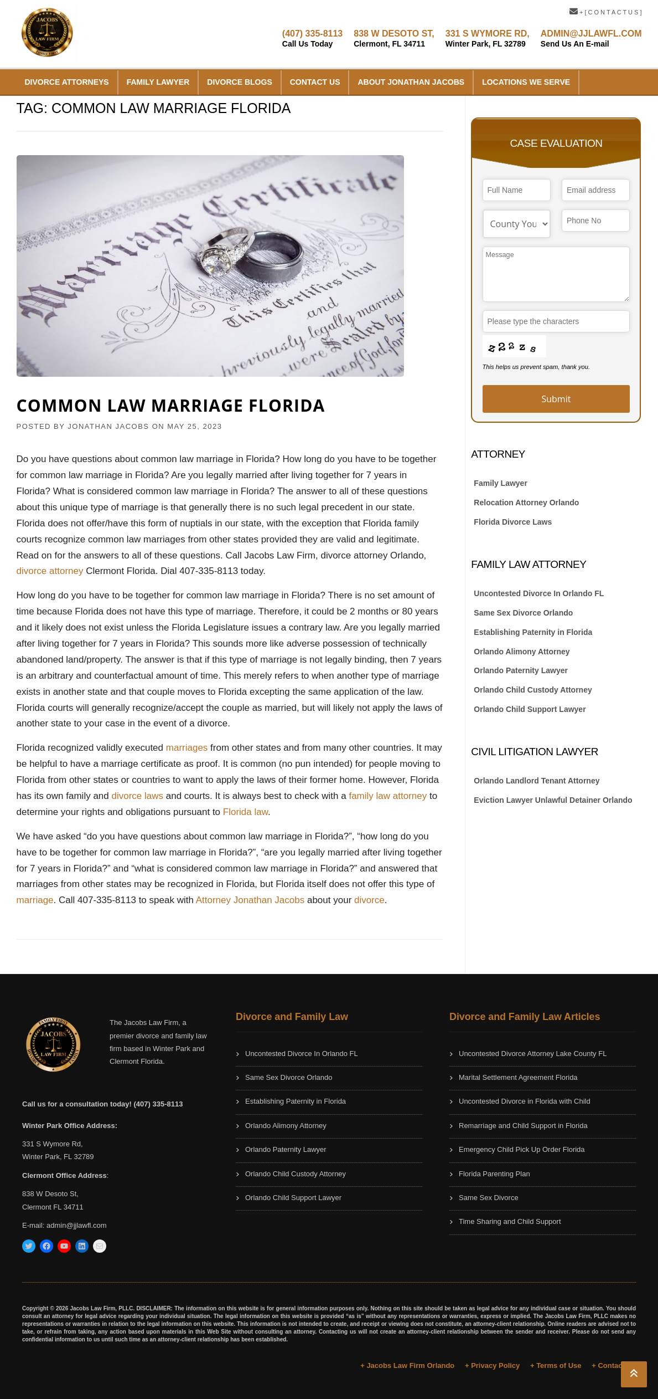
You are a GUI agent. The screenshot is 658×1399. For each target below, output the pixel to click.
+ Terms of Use (556, 1365)
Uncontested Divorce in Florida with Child (524, 1101)
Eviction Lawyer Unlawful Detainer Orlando (553, 800)
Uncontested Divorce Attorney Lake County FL (533, 1053)
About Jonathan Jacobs (411, 82)
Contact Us (315, 82)
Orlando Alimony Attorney (521, 651)
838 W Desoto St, (50, 1194)
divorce (369, 900)
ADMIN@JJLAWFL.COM (591, 38)
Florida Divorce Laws (513, 521)
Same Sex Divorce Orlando (523, 612)
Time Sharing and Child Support (510, 1221)
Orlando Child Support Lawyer (530, 709)
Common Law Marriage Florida (171, 405)
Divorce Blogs (239, 82)
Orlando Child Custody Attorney (533, 689)
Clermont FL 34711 (53, 1207)
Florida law (245, 812)
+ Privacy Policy (492, 1365)
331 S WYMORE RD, (487, 38)
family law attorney (388, 796)
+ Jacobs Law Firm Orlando (407, 1365)
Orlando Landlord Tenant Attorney (536, 780)
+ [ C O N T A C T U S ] (605, 12)
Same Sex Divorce (489, 1197)
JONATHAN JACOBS (108, 426)
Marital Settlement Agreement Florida (518, 1077)
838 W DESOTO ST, (394, 38)
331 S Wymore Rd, (52, 1144)
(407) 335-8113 (312, 38)
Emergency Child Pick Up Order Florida (522, 1149)
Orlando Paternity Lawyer (521, 670)
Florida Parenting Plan (494, 1174)
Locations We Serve (526, 82)
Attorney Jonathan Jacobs (250, 900)
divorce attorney (50, 571)
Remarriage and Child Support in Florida (523, 1125)
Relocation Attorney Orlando (526, 502)
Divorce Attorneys (67, 82)
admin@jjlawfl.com (76, 1225)
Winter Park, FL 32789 (58, 1156)
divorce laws (138, 796)
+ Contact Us (614, 1365)
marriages (188, 747)
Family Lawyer (158, 82)
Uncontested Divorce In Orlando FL (539, 593)
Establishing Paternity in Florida (533, 632)
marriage (35, 900)
